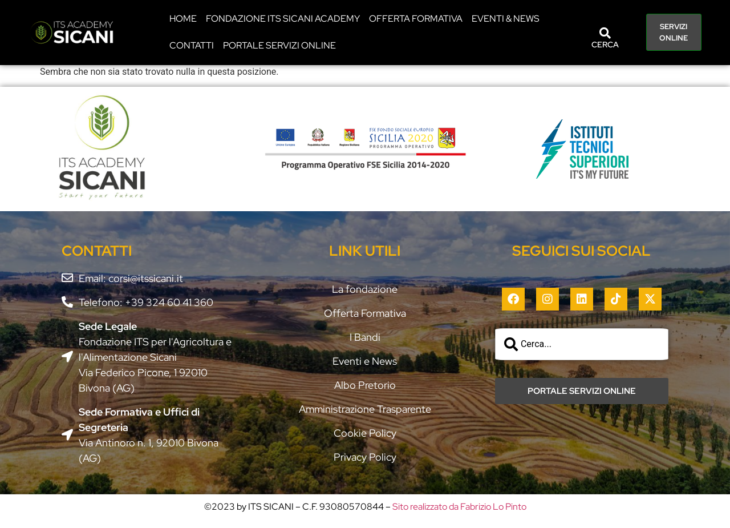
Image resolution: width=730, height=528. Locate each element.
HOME (183, 19)
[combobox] (581, 344)
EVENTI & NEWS (506, 19)
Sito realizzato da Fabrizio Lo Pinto (459, 507)
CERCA (605, 44)
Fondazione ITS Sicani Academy (283, 19)
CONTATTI (191, 45)
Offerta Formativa (416, 19)
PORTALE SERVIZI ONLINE (279, 45)
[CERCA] (605, 33)
